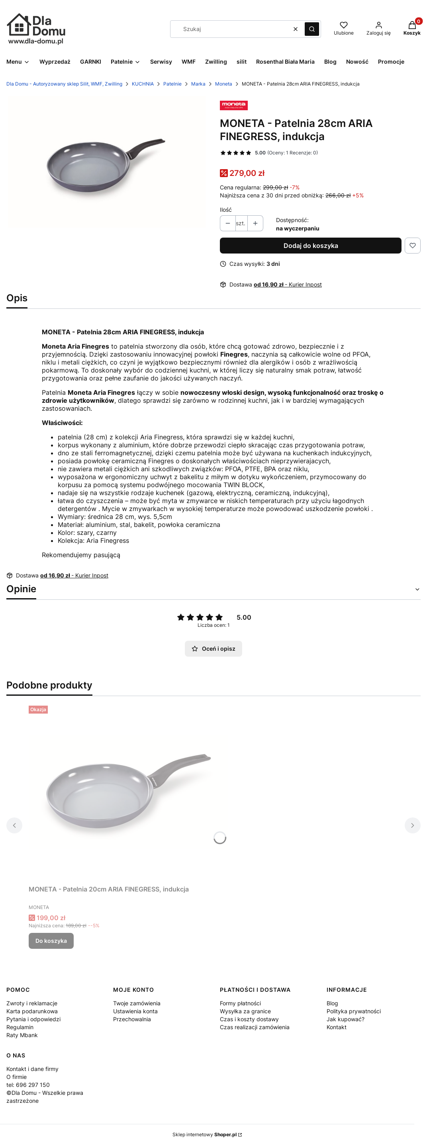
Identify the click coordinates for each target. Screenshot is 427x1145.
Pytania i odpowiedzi (33, 1019)
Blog (332, 1003)
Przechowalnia (132, 1019)
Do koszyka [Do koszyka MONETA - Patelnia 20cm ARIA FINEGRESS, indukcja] (51, 940)
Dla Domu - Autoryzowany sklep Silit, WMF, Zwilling (64, 84)
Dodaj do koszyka (311, 246)
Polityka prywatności (354, 1011)
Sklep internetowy (204, 1134)
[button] (312, 29)
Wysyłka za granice (245, 1011)
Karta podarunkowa (32, 1011)
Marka (198, 84)
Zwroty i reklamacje (31, 1003)
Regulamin (19, 1027)
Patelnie (172, 84)
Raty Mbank (22, 1035)
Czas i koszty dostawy (249, 1019)
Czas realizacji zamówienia (255, 1027)
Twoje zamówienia (137, 1003)
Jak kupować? (345, 1019)
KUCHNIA (143, 84)
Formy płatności (240, 1003)
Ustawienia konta (135, 1011)
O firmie (16, 1076)
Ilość (226, 209)
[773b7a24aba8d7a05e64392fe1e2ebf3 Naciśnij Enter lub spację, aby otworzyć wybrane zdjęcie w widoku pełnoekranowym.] (107, 162)
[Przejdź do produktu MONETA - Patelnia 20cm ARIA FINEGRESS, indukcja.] (128, 792)
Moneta (223, 84)
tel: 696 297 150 (28, 1084)
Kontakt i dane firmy (32, 1068)
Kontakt (337, 1027)
